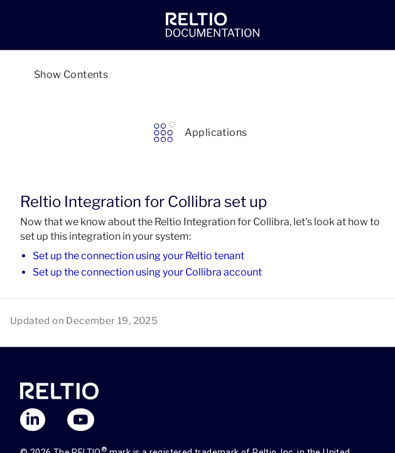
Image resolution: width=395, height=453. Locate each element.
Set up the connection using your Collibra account (147, 272)
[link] (212, 25)
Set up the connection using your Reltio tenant (138, 256)
